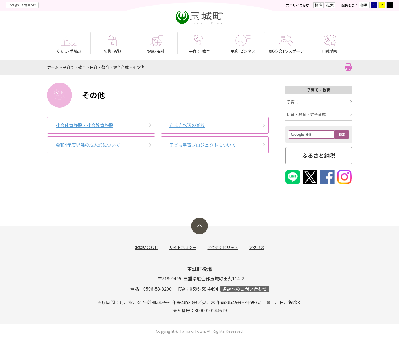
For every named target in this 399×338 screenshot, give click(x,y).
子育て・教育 (74, 67)
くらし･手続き (68, 51)
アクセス (256, 247)
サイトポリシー (182, 247)
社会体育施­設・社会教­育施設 (84, 125)
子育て (292, 102)
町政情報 (330, 51)
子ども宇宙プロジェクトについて (202, 144)
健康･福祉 (156, 51)
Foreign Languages (22, 4)
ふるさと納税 (318, 155)
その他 (138, 67)
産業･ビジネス (242, 51)
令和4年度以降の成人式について (88, 144)
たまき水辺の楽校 (187, 125)
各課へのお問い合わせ (244, 289)
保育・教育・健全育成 (109, 67)
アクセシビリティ (223, 247)
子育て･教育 (199, 51)
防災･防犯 (112, 51)
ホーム (53, 67)
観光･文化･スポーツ (286, 51)
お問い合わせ (146, 247)
